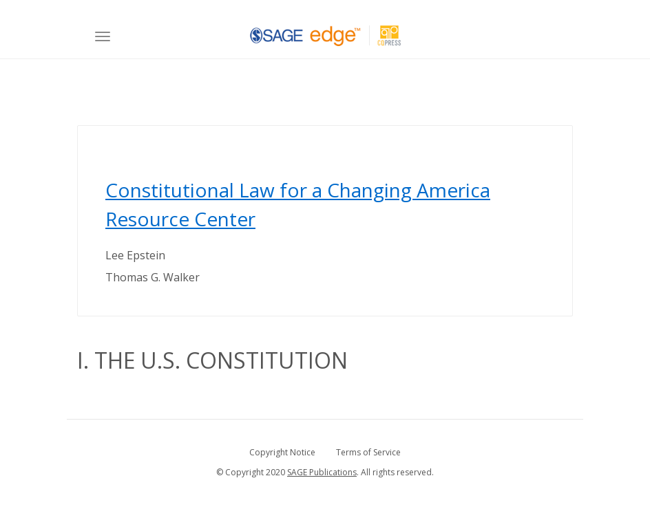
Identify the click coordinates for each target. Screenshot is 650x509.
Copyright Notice (282, 452)
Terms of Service (368, 452)
